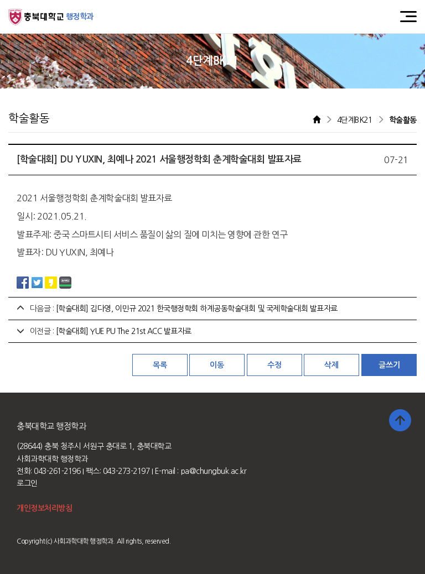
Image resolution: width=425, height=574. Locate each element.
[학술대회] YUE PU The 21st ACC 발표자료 (123, 331)
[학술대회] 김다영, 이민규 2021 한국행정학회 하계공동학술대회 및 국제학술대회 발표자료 (197, 308)
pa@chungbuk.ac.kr (214, 471)
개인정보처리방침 (44, 508)
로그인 (27, 483)
